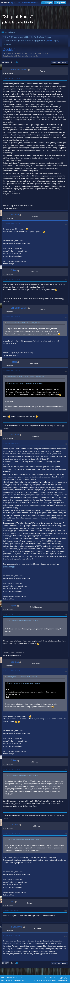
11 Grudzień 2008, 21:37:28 (11, 223)
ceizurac (15, 214)
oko (12, 901)
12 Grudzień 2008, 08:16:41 (11, 317)
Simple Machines (18, 978)
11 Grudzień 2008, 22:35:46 (11, 279)
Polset (14, 270)
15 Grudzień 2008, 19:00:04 (11, 769)
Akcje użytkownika (59, 63)
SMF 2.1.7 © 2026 (7, 978)
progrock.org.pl (9, 567)
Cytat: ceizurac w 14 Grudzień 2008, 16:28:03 (22, 620)
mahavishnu (16, 927)
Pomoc (47, 978)
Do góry (5, 963)
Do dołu (5, 62)
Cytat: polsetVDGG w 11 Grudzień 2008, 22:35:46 (24, 323)
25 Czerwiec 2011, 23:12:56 (11, 935)
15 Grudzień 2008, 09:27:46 (11, 671)
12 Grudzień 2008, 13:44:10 (11, 370)
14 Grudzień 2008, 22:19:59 (11, 614)
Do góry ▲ (65, 978)
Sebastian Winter (19, 69)
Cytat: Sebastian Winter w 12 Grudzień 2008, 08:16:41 (26, 377)
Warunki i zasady (55, 978)
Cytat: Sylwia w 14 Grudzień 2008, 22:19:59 (22, 677)
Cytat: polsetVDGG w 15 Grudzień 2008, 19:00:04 (24, 839)
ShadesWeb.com (18, 980)
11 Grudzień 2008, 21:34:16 (11, 78)
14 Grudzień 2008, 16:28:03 (11, 443)
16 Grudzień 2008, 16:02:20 (11, 833)
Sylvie (56, 41)
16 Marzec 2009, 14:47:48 (11, 910)
